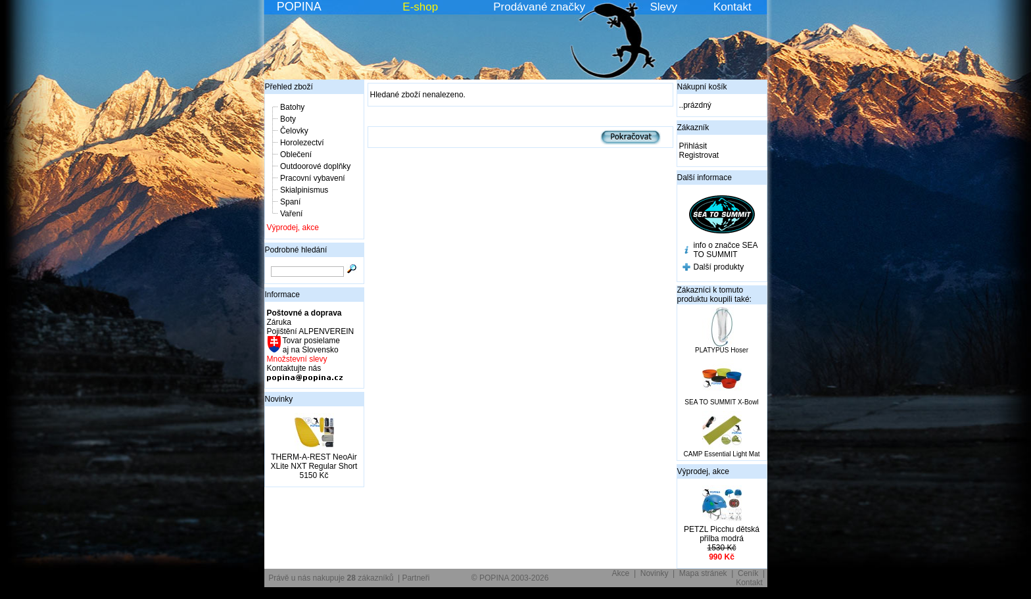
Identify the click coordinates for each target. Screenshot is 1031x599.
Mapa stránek (703, 573)
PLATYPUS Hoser (721, 350)
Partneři (415, 578)
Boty (288, 119)
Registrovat (699, 155)
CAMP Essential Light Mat (722, 454)
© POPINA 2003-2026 (510, 578)
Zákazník (693, 127)
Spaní (290, 201)
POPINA (299, 6)
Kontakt (732, 7)
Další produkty (719, 267)
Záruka (279, 322)
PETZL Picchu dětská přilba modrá (721, 534)
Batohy (292, 107)
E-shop (420, 7)
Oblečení (296, 154)
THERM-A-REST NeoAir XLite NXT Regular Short (314, 461)
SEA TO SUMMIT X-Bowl (721, 402)
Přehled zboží (289, 86)
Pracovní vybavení (312, 178)
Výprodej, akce (293, 227)
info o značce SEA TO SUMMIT (725, 250)
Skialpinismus (304, 190)
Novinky (279, 399)
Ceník (748, 573)
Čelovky (294, 130)
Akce (621, 573)
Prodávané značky (539, 7)
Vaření (291, 213)
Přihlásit (693, 146)
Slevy (663, 7)
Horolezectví (302, 142)
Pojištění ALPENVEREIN (310, 331)
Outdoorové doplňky (315, 166)
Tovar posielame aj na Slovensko (311, 345)
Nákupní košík (702, 86)
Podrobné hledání (296, 249)
